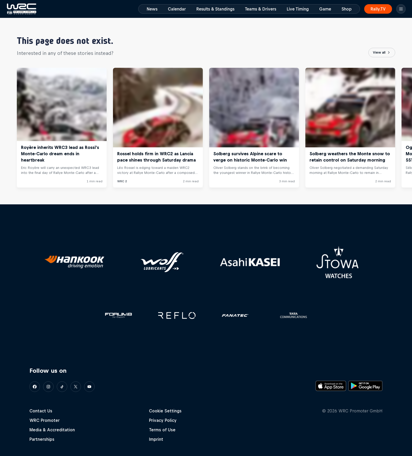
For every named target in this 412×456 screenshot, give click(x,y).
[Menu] (401, 9)
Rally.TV (378, 9)
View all (382, 52)
